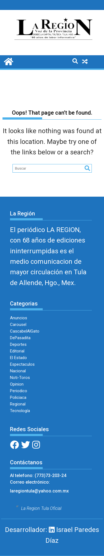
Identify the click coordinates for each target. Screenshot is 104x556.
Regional (18, 404)
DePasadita (20, 337)
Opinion (17, 384)
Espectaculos (22, 364)
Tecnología (20, 410)
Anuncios (18, 317)
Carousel (18, 324)
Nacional (18, 370)
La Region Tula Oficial (41, 508)
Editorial (17, 351)
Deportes (18, 344)
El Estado (18, 357)
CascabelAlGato (24, 331)
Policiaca (18, 397)
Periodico (18, 390)
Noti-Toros (20, 377)
